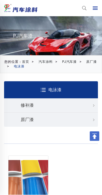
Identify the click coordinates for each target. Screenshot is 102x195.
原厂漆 (91, 62)
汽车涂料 (46, 62)
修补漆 (59, 105)
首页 (25, 62)
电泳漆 (19, 66)
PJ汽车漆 (69, 62)
